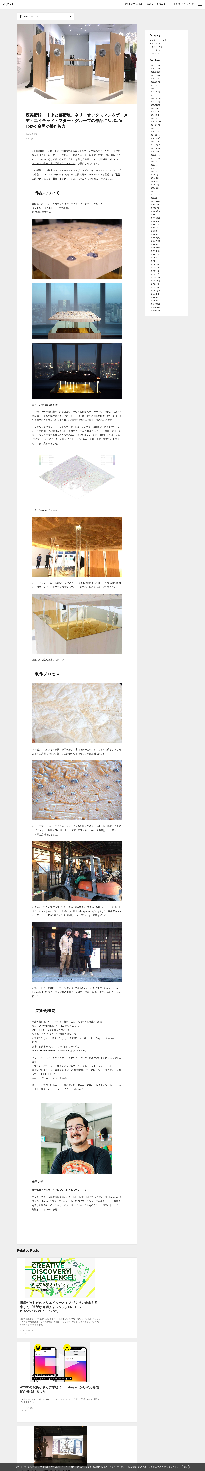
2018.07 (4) (154, 241)
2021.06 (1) (154, 175)
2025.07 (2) (154, 88)
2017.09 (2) (154, 267)
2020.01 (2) (154, 201)
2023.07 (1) (154, 152)
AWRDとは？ (22, 1423)
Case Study (62, 1429)
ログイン (177, 4)
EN (169, 1459)
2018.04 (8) (154, 251)
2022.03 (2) (154, 171)
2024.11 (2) (154, 112)
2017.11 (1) (153, 261)
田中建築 (43, 1085)
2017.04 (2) (154, 281)
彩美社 (90, 1085)
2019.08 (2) (154, 211)
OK (185, 1467)
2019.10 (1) (154, 208)
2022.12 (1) (154, 165)
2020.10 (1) (154, 188)
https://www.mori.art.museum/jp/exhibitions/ (63, 1050)
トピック (30, 139)
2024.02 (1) (154, 135)
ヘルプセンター (39, 1459)
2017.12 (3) (154, 258)
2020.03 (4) (155, 195)
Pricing (59, 1435)
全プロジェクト (23, 1459)
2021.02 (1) (154, 181)
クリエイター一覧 (24, 1441)
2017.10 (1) (154, 264)
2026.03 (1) (154, 65)
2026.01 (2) (154, 72)
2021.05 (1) (154, 178)
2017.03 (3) (154, 284)
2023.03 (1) (154, 158)
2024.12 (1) (154, 108)
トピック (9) (154, 50)
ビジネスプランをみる (133, 4)
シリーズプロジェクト (26, 1446)
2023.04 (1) (154, 155)
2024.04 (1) (154, 132)
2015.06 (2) (154, 307)
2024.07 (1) (154, 125)
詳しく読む (173, 1467)
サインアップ (188, 4)
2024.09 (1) (154, 118)
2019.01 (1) (154, 224)
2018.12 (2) (154, 228)
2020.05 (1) (154, 191)
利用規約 (53, 1459)
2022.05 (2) (154, 168)
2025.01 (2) (154, 105)
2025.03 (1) (154, 102)
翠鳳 (43, 1089)
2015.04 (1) (154, 311)
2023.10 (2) (154, 145)
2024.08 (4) (155, 122)
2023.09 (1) (154, 148)
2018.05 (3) (154, 248)
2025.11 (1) (154, 79)
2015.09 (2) (154, 304)
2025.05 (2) (154, 95)
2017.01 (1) (154, 287)
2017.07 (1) (154, 274)
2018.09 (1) (154, 234)
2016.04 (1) (154, 294)
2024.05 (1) (154, 128)
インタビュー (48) (157, 40)
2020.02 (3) (154, 198)
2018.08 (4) (154, 238)
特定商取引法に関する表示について (95, 1459)
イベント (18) (155, 43)
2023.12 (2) (154, 141)
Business (61, 1423)
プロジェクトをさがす (26, 1435)
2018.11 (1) (153, 231)
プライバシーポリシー (69, 1459)
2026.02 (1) (154, 69)
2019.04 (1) (154, 221)
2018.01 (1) (154, 254)
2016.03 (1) (154, 297)
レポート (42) (155, 47)
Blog (19, 1429)
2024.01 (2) (154, 138)
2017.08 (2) (154, 271)
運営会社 (117, 1459)
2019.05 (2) (154, 218)
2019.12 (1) (154, 205)
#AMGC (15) (154, 53)
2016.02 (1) (154, 301)
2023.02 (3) (154, 161)
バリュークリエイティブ (60, 1089)
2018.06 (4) (154, 244)
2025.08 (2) (154, 85)
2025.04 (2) (155, 98)
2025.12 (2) (154, 75)
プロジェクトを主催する (155, 4)
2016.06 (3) (154, 291)
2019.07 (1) (154, 214)
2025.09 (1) (154, 82)
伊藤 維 (63, 1078)
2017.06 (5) (154, 277)
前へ (15, 1401)
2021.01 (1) (154, 185)
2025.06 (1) (154, 92)
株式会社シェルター (106, 1085)
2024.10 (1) (154, 115)
